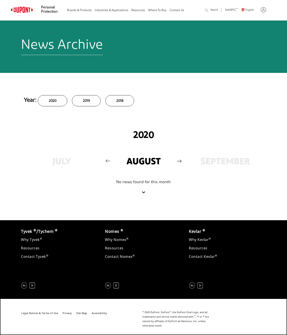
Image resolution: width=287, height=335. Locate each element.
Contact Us (177, 10)
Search (211, 10)
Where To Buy (157, 10)
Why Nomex (116, 239)
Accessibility (99, 313)
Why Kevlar (200, 239)
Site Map (81, 313)
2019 (86, 101)
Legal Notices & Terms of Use (39, 313)
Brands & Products (79, 10)
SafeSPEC (231, 10)
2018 (119, 101)
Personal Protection (49, 10)
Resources (138, 10)
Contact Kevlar (203, 256)
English (249, 10)
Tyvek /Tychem (39, 231)
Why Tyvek (31, 239)
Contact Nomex (120, 256)
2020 (52, 101)
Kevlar (197, 231)
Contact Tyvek (34, 256)
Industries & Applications (111, 10)
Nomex (114, 231)
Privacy (67, 313)
